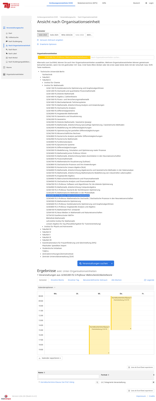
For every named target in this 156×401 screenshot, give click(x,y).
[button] (108, 353)
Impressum (141, 396)
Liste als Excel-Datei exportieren (140, 367)
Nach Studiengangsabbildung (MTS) (18, 62)
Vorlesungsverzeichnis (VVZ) (61, 3)
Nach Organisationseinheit (17, 45)
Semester (41, 31)
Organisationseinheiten (13, 74)
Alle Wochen (117, 280)
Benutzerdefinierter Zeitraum (95, 280)
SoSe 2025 (54, 35)
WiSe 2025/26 (67, 35)
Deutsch (136, 3)
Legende (149, 280)
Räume (7, 67)
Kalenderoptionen (46, 287)
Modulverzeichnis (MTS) (87, 3)
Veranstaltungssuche (13, 28)
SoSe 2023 (43, 35)
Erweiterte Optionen (47, 44)
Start (8, 33)
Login (149, 3)
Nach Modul (11, 58)
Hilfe (104, 3)
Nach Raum (11, 49)
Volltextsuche (11, 37)
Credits (152, 396)
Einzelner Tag (73, 280)
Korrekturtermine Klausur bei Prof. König (105, 327)
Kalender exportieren (50, 358)
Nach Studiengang (13, 41)
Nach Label (11, 53)
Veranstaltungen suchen (93, 263)
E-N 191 (104, 329)
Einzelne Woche (57, 280)
